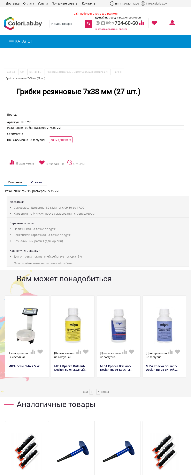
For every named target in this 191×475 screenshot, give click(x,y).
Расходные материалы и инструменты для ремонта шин (77, 71)
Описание (15, 182)
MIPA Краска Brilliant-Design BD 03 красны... (116, 368)
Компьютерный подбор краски (38, 58)
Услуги (43, 3)
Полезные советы (65, 3)
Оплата (28, 3)
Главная (10, 71)
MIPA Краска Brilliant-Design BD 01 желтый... (70, 368)
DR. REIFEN (35, 71)
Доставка (13, 3)
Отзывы (37, 182)
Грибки (118, 71)
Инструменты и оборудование (97, 58)
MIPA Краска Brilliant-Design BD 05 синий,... (162, 368)
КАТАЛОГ (21, 41)
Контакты (89, 3)
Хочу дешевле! (61, 140)
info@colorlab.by (154, 3)
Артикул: (13, 122)
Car (22, 71)
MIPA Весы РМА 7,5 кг (23, 366)
